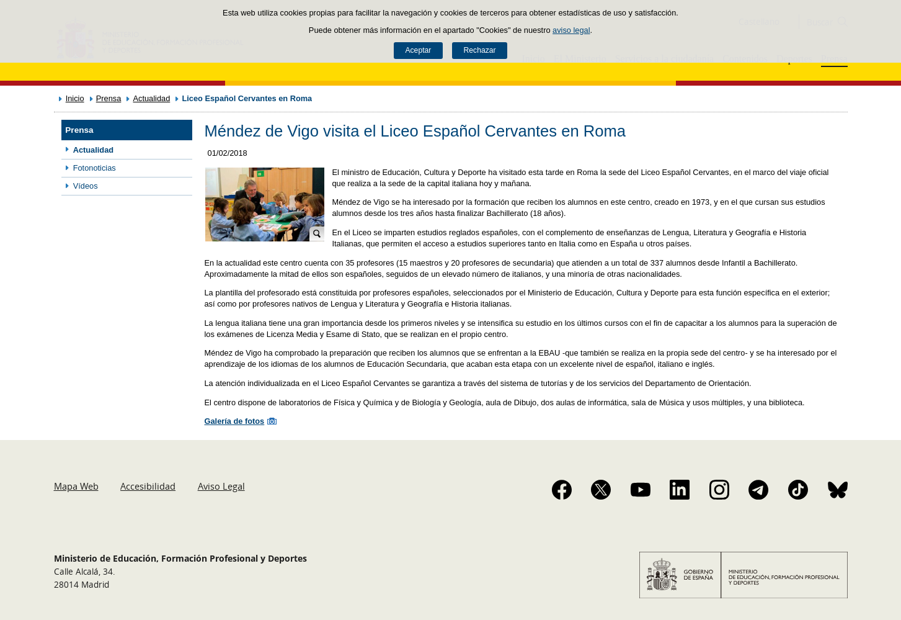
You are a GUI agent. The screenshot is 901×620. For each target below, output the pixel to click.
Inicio (75, 98)
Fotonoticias (94, 168)
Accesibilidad (147, 486)
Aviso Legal (221, 486)
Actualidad (151, 98)
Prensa (109, 98)
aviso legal (571, 30)
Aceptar (418, 50)
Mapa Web (76, 486)
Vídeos (85, 186)
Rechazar (480, 50)
